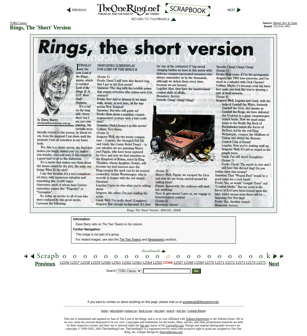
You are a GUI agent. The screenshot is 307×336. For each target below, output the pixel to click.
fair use (144, 325)
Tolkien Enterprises (197, 318)
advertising (116, 310)
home (104, 310)
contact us (131, 310)
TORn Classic (18, 23)
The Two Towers (130, 239)
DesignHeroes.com (171, 332)
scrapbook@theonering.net (201, 302)
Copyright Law (175, 325)
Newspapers (156, 239)
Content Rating (196, 310)
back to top (145, 310)
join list (180, 310)
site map (159, 310)
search (170, 310)
